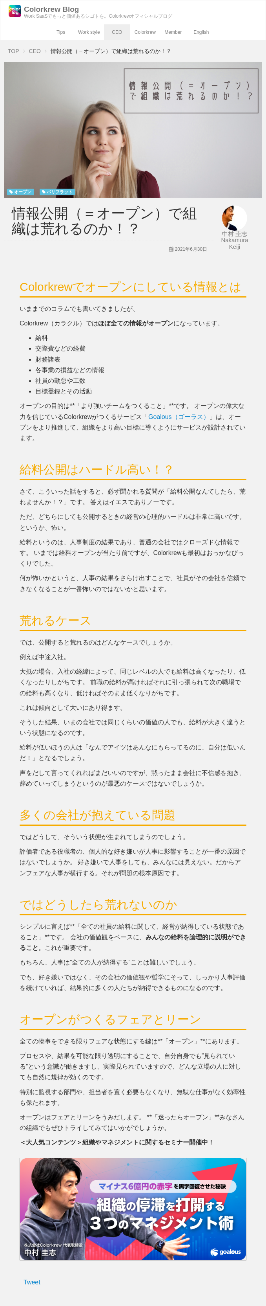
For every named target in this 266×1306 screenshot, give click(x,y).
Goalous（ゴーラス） (179, 416)
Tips (60, 32)
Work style (89, 32)
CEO (117, 32)
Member (173, 32)
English (201, 32)
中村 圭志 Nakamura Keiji (234, 240)
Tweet (32, 1282)
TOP (13, 51)
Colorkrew (145, 32)
